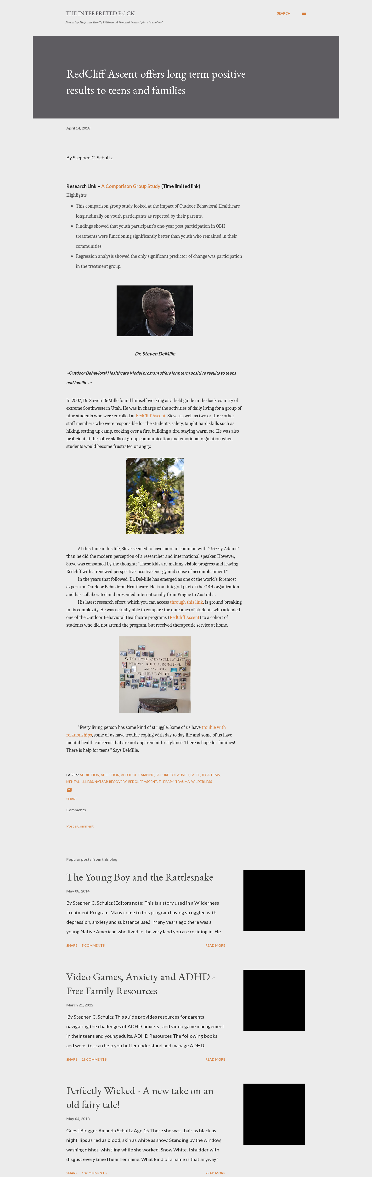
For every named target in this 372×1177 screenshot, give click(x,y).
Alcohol (129, 775)
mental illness (79, 781)
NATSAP (101, 781)
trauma (182, 781)
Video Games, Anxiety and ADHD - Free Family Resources (140, 983)
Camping (146, 775)
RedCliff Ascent (151, 416)
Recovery (118, 781)
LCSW (215, 775)
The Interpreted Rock (100, 13)
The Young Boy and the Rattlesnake (139, 877)
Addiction (89, 775)
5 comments (93, 945)
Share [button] (71, 799)
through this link (186, 602)
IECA (206, 775)
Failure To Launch (172, 775)
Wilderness (201, 781)
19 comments (94, 1059)
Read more (215, 945)
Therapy (166, 781)
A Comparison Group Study (130, 186)
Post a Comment (80, 826)
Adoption (110, 775)
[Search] (283, 13)
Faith (195, 775)
